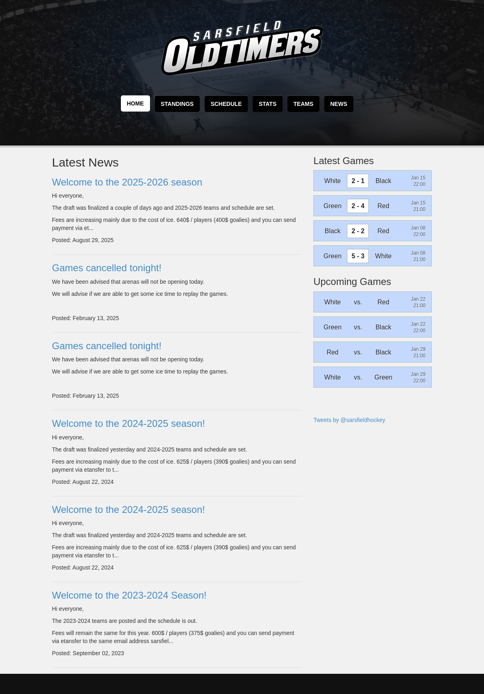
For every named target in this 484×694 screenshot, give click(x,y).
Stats (268, 104)
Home (135, 103)
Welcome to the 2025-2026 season (127, 182)
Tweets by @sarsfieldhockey (349, 420)
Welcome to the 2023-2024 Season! (129, 595)
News (338, 104)
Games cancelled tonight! (107, 267)
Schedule (226, 104)
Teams (303, 104)
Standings (177, 104)
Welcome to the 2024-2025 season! (128, 423)
